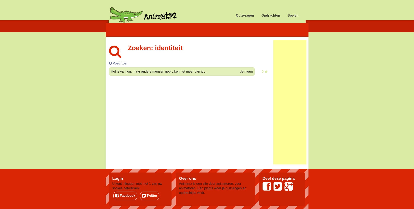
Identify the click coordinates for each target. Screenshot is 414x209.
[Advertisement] (289, 102)
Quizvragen (245, 15)
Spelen (293, 15)
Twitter (149, 195)
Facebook (125, 195)
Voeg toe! (118, 63)
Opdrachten (271, 15)
